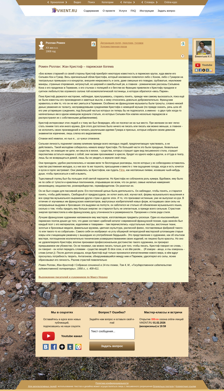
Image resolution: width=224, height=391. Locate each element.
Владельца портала (163, 386)
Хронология (57, 2)
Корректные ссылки (186, 386)
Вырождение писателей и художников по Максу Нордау (73, 277)
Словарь (149, 2)
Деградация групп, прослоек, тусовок (121, 43)
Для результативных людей (42, 386)
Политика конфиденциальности (112, 383)
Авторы (127, 2)
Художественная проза (113, 46)
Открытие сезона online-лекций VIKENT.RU (161, 323)
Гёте (122, 170)
